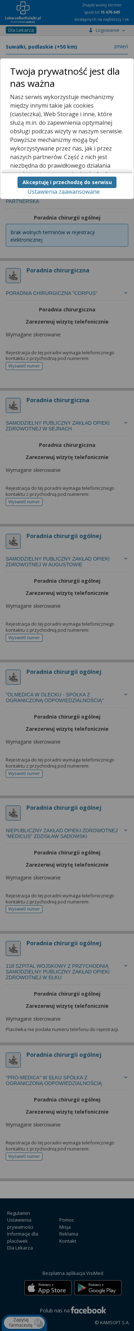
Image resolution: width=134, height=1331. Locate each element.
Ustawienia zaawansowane (64, 192)
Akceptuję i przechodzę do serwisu (67, 182)
